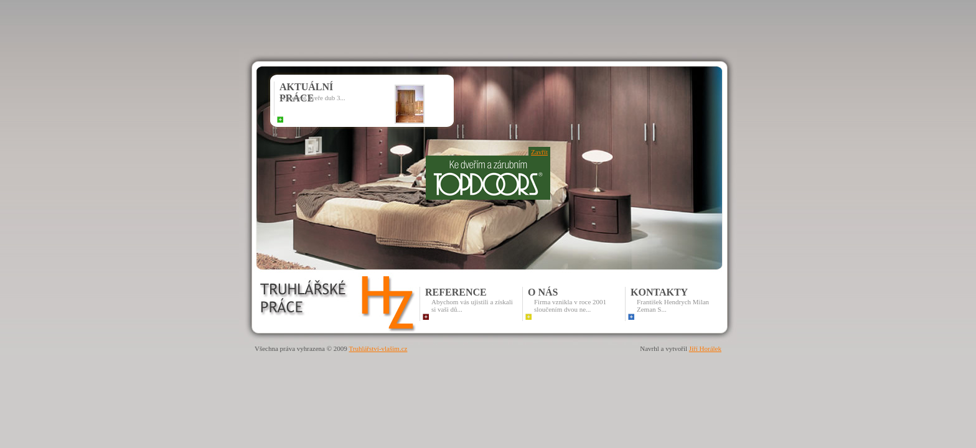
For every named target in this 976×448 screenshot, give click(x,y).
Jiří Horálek (705, 348)
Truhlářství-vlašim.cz (378, 348)
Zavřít (539, 152)
